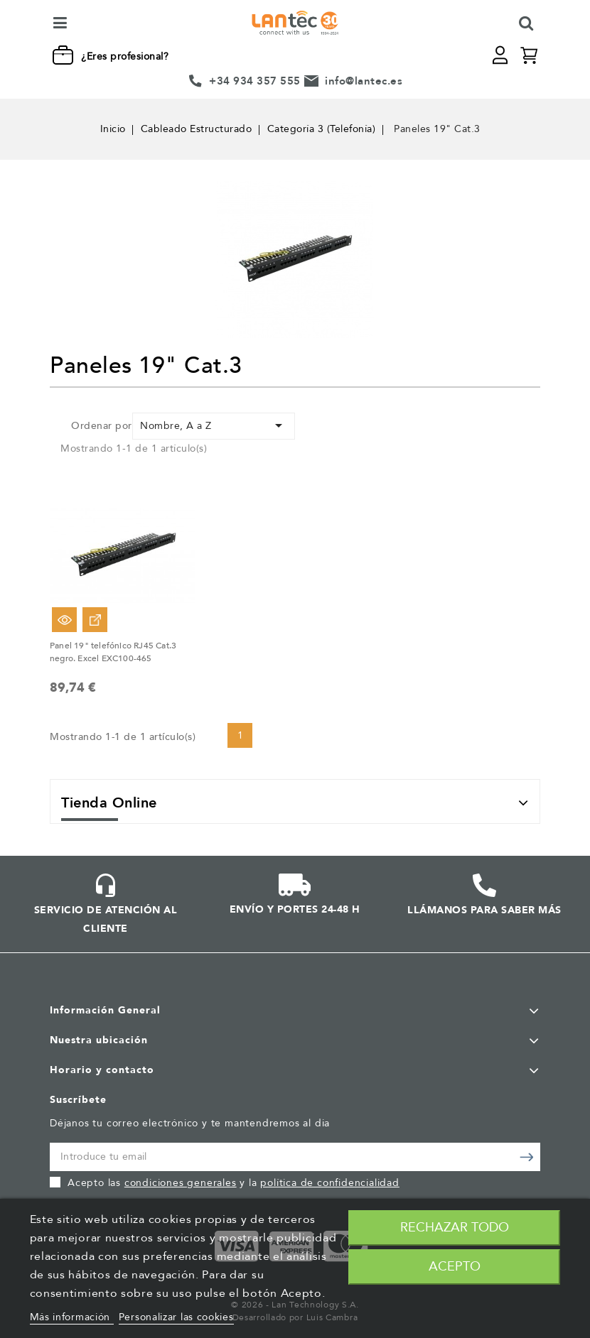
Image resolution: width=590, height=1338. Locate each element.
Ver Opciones (94, 619)
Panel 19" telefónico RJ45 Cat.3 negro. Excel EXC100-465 (113, 652)
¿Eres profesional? (124, 56)
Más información (72, 1317)
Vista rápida (64, 619)
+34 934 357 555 (255, 81)
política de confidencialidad (329, 1183)
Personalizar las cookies (176, 1317)
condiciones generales (180, 1183)
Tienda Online (109, 802)
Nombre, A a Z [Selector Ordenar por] (213, 425)
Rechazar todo (454, 1227)
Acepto (455, 1267)
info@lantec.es (363, 81)
